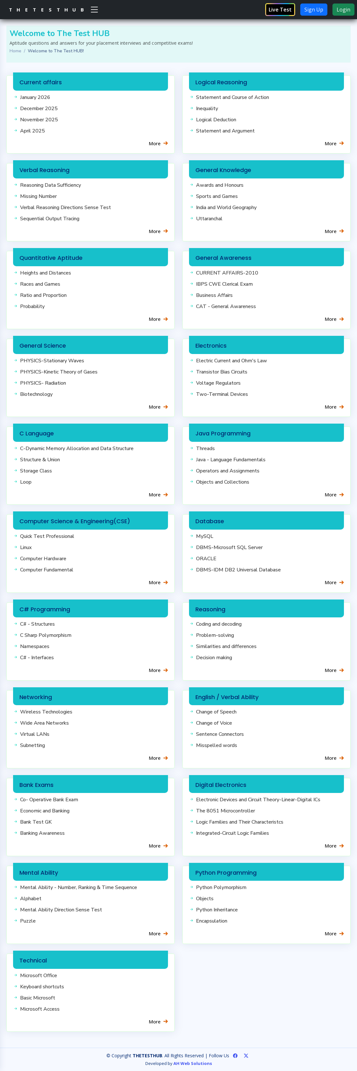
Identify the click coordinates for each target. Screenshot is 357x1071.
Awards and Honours (220, 185)
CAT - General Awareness (226, 306)
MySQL (204, 536)
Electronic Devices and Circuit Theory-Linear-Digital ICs (258, 799)
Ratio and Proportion (43, 295)
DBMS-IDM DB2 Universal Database (238, 569)
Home (15, 51)
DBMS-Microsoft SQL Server (229, 547)
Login (343, 9)
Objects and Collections (222, 482)
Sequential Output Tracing (49, 218)
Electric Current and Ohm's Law (231, 360)
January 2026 (35, 97)
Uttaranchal (209, 218)
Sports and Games (217, 196)
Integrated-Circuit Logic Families (232, 833)
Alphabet (30, 898)
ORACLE (206, 558)
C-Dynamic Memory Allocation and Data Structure (77, 448)
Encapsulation (211, 920)
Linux (26, 547)
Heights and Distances (45, 272)
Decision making (214, 657)
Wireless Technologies (46, 711)
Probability (32, 306)
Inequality (207, 108)
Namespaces (34, 646)
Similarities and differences (226, 646)
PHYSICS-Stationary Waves (52, 360)
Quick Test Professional (47, 536)
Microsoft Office (38, 975)
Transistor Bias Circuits (221, 371)
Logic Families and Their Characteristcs (239, 822)
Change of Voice (214, 723)
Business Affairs (214, 295)
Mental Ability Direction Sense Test (61, 909)
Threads (205, 448)
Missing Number (38, 196)
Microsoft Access (40, 1009)
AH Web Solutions (192, 1063)
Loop (26, 482)
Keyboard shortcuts (42, 986)
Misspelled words (216, 745)
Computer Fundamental (46, 569)
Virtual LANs (34, 734)
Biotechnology (36, 394)
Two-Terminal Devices (222, 394)
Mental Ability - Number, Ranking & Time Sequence (78, 887)
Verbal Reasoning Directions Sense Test (65, 207)
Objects (205, 898)
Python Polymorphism (221, 887)
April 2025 (32, 130)
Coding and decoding (219, 624)
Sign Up (313, 9)
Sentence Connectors (220, 734)
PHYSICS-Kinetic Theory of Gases (59, 371)
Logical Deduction (216, 119)
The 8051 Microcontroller (225, 810)
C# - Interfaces (37, 657)
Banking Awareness (42, 833)
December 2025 (39, 108)
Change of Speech (216, 711)
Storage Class (36, 470)
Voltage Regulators (218, 383)
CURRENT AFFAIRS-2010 (227, 272)
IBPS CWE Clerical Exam (224, 284)
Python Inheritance (217, 909)
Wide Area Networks (44, 723)
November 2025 (39, 119)
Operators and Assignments (227, 470)
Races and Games (40, 284)
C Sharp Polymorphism (45, 635)
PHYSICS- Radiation (43, 383)
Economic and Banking (44, 810)
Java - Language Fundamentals (231, 459)
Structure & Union (40, 459)
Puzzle (28, 920)
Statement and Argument (225, 130)
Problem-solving (215, 635)
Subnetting (32, 745)
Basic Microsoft (37, 997)
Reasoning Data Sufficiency (50, 185)
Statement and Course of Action (232, 97)
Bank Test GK (36, 822)
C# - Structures (37, 624)
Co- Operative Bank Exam (49, 799)
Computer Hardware (43, 558)
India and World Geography (226, 207)
